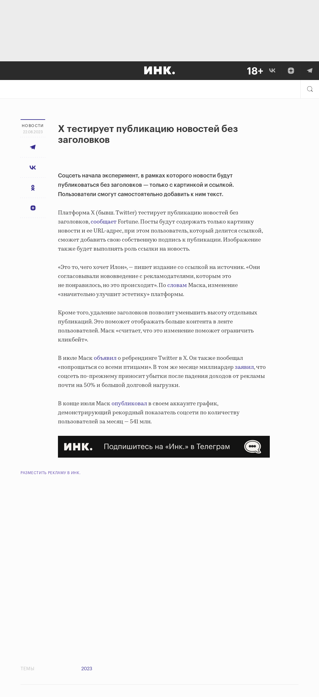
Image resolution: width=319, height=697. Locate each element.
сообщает (104, 222)
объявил (105, 358)
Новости (33, 126)
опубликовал (129, 404)
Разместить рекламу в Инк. (51, 473)
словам (177, 285)
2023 (86, 668)
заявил (244, 367)
